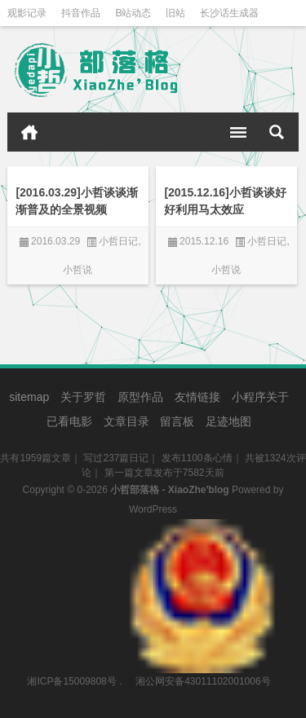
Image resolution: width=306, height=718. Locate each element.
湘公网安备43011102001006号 (202, 527)
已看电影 (69, 421)
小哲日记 (118, 241)
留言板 (177, 421)
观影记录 (27, 13)
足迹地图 (228, 421)
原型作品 (140, 396)
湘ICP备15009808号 (71, 681)
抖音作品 (80, 13)
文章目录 (126, 421)
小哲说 (77, 269)
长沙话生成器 (229, 13)
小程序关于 (260, 396)
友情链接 (197, 396)
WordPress (153, 509)
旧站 (175, 13)
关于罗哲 (83, 396)
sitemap (29, 396)
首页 (29, 132)
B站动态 (133, 13)
